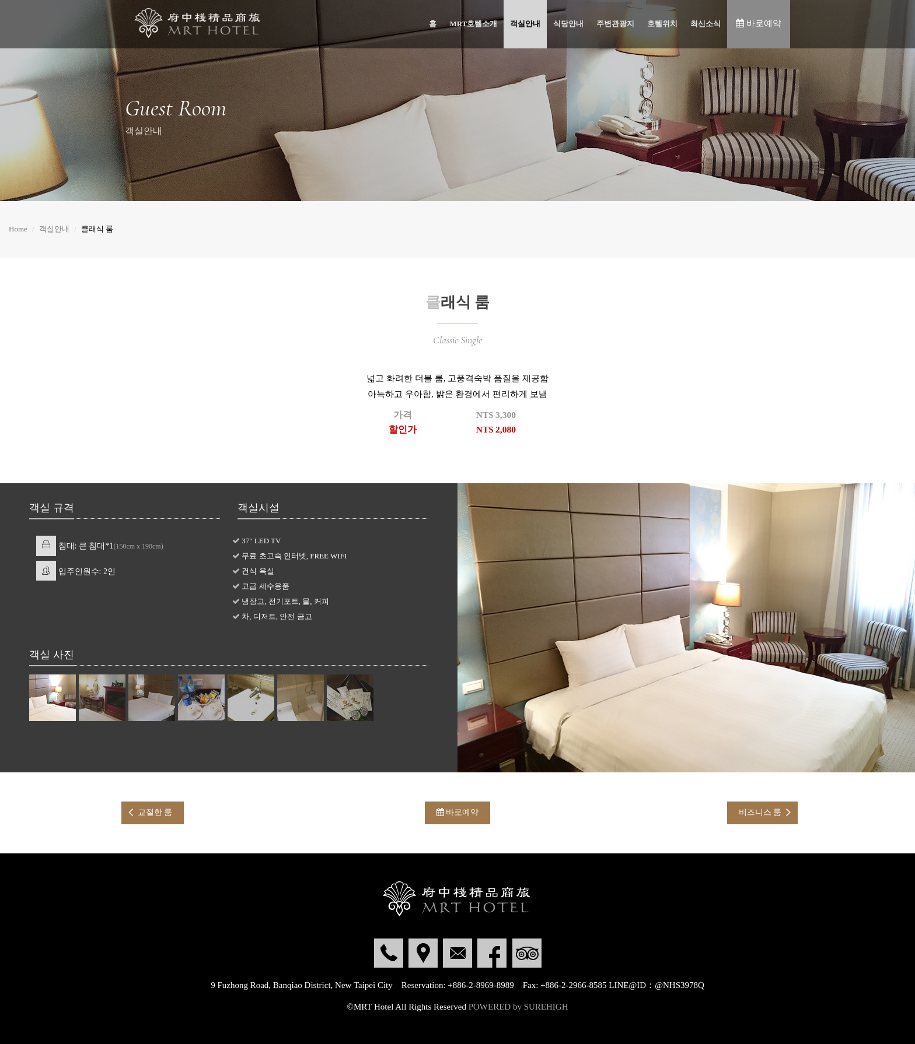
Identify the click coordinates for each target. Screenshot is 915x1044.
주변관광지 (615, 23)
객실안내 (525, 23)
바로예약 (457, 812)
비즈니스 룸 (760, 812)
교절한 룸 (155, 812)
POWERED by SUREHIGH (518, 1006)
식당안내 (568, 23)
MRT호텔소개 (473, 23)
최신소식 (705, 23)
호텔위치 (662, 23)
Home (18, 228)
